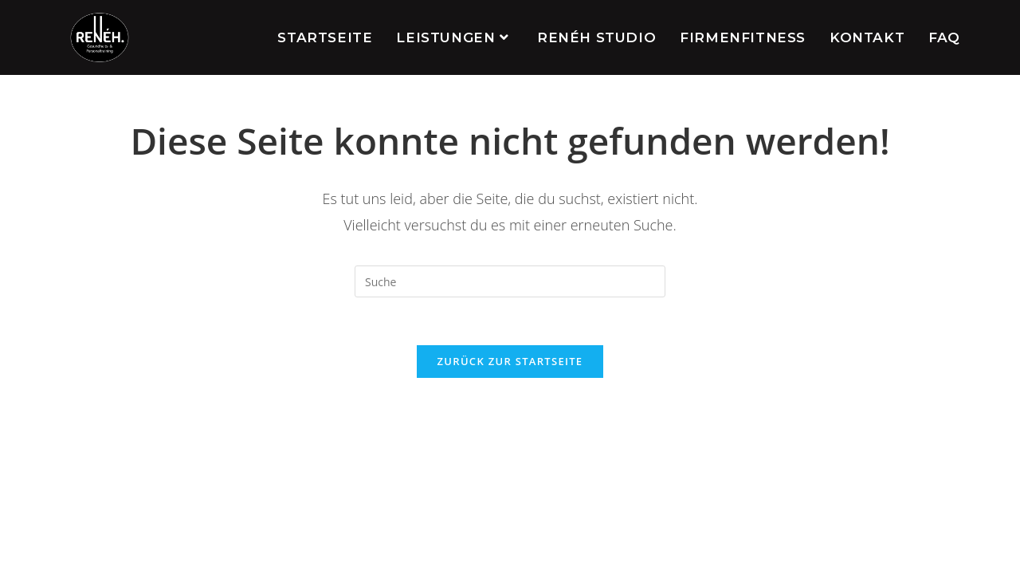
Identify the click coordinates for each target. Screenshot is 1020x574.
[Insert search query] (510, 281)
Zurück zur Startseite (510, 361)
